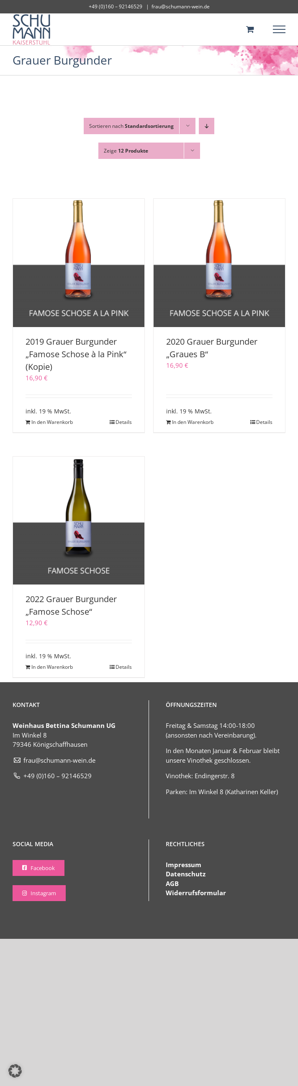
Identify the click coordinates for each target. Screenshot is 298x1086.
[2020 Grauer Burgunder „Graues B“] (219, 263)
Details (124, 422)
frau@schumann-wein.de (181, 6)
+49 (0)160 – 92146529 (52, 776)
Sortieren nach (131, 126)
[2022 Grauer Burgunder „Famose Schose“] (78, 521)
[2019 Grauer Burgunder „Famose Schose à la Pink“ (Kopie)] (78, 263)
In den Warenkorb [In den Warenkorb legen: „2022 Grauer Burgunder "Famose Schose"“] (52, 666)
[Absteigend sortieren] (206, 126)
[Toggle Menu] (279, 29)
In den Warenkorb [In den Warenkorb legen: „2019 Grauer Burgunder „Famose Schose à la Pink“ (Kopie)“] (52, 422)
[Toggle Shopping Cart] (250, 29)
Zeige (126, 150)
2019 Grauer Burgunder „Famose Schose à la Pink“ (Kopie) (76, 354)
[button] (15, 1071)
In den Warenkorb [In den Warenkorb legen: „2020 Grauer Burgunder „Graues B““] (192, 422)
